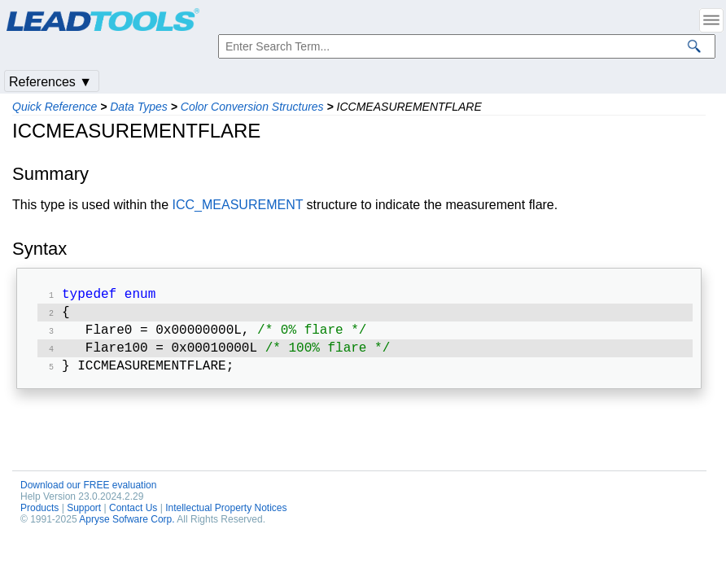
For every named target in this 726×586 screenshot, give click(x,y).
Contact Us (133, 516)
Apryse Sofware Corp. (126, 527)
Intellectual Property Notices (225, 516)
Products (39, 516)
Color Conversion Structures (252, 106)
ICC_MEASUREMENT (238, 205)
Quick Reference (54, 106)
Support (84, 516)
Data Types (139, 106)
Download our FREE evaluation (88, 493)
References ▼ (50, 82)
